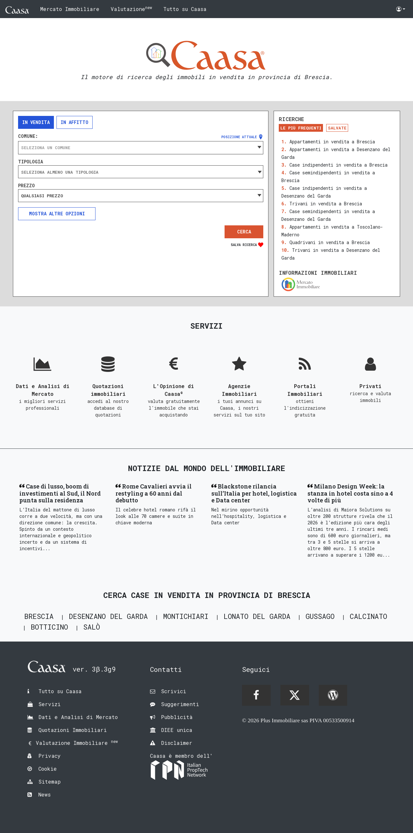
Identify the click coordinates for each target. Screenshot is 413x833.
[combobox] (140, 147)
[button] (401, 9)
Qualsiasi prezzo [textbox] (42, 196)
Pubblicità (177, 717)
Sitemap (49, 781)
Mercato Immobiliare (69, 8)
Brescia (39, 616)
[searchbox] (140, 172)
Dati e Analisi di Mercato (78, 717)
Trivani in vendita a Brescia (325, 204)
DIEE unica (176, 729)
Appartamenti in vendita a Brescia (332, 142)
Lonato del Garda (257, 616)
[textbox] (140, 147)
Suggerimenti (180, 704)
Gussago (320, 616)
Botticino (49, 627)
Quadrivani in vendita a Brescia (329, 242)
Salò (91, 627)
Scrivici (173, 691)
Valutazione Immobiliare (77, 742)
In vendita (36, 122)
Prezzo (26, 185)
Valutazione (131, 8)
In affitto (74, 122)
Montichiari (185, 616)
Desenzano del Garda (108, 616)
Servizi (49, 704)
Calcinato (368, 616)
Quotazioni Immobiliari (72, 729)
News (44, 794)
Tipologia (30, 161)
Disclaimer (176, 742)
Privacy (49, 755)
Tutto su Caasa (184, 8)
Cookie (47, 768)
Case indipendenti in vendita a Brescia (338, 165)
